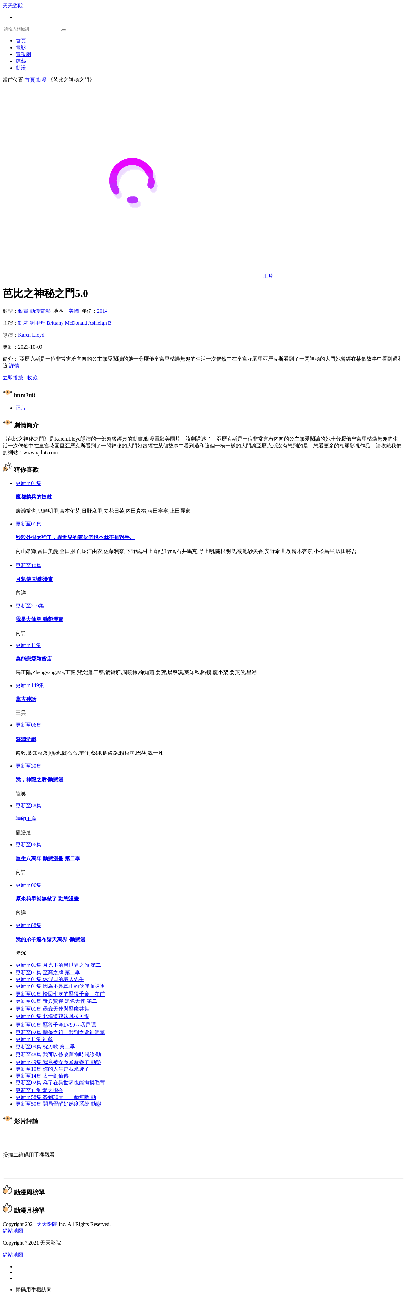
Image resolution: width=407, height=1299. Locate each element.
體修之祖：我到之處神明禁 (60, 1033)
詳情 (14, 365)
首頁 (21, 40)
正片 (21, 408)
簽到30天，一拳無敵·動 (56, 1098)
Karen (24, 335)
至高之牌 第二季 (48, 973)
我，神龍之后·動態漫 (39, 780)
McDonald (76, 323)
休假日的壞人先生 (50, 980)
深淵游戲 (26, 740)
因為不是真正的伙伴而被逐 (60, 986)
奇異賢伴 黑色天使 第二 (56, 1001)
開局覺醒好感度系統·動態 (58, 1104)
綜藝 (21, 61)
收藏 (32, 377)
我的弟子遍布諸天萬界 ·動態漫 (50, 940)
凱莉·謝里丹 (31, 323)
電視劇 (23, 54)
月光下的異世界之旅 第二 (58, 965)
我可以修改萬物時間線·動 (58, 1055)
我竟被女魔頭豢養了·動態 (58, 1063)
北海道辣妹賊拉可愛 (52, 1017)
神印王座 (26, 819)
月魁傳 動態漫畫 (34, 579)
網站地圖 (13, 1231)
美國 (74, 311)
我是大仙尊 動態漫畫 (39, 619)
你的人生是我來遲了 (52, 1069)
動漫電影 (40, 311)
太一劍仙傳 (42, 1076)
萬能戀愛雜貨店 (34, 658)
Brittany (55, 323)
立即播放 (13, 377)
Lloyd (38, 335)
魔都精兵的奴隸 (34, 497)
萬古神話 (26, 699)
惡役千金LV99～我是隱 (56, 1025)
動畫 (23, 311)
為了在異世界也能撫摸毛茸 (60, 1083)
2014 (102, 311)
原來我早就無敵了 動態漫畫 (47, 899)
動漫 (21, 68)
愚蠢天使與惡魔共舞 (52, 1009)
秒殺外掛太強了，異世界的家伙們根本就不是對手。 (75, 537)
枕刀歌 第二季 (45, 1047)
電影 (21, 47)
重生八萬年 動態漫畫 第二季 (48, 859)
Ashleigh (97, 323)
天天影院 (13, 5)
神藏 (34, 1040)
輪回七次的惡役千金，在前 (60, 995)
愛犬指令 (39, 1091)
